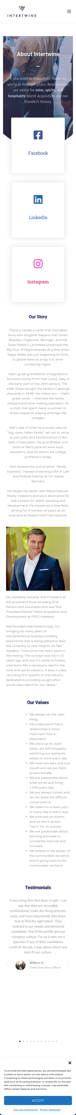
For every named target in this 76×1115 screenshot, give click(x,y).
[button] (70, 1063)
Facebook (38, 153)
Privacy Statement (50, 1109)
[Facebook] (38, 135)
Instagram (38, 282)
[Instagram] (38, 264)
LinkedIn (38, 217)
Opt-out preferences (26, 1109)
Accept (38, 1100)
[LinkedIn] (38, 199)
